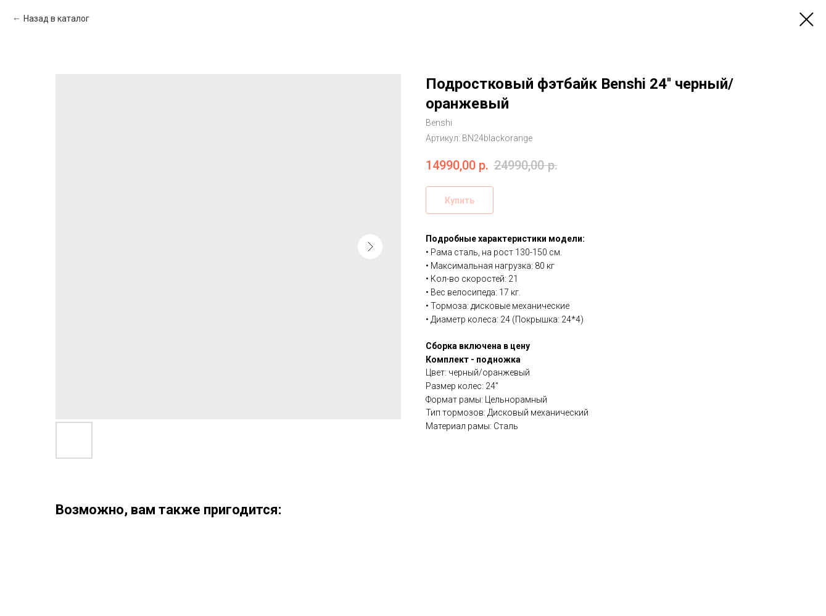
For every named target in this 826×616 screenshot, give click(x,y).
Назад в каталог (56, 18)
